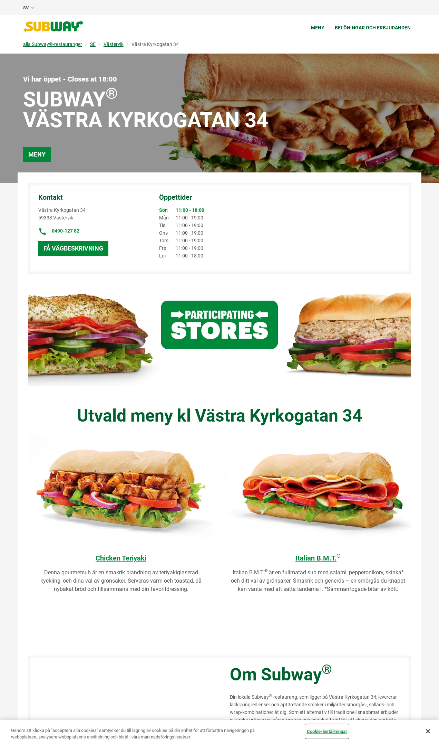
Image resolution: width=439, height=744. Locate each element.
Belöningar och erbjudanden (373, 27)
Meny (317, 27)
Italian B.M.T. (318, 558)
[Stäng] (428, 731)
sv (26, 8)
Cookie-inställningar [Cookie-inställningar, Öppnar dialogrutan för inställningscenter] (327, 731)
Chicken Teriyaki (121, 558)
